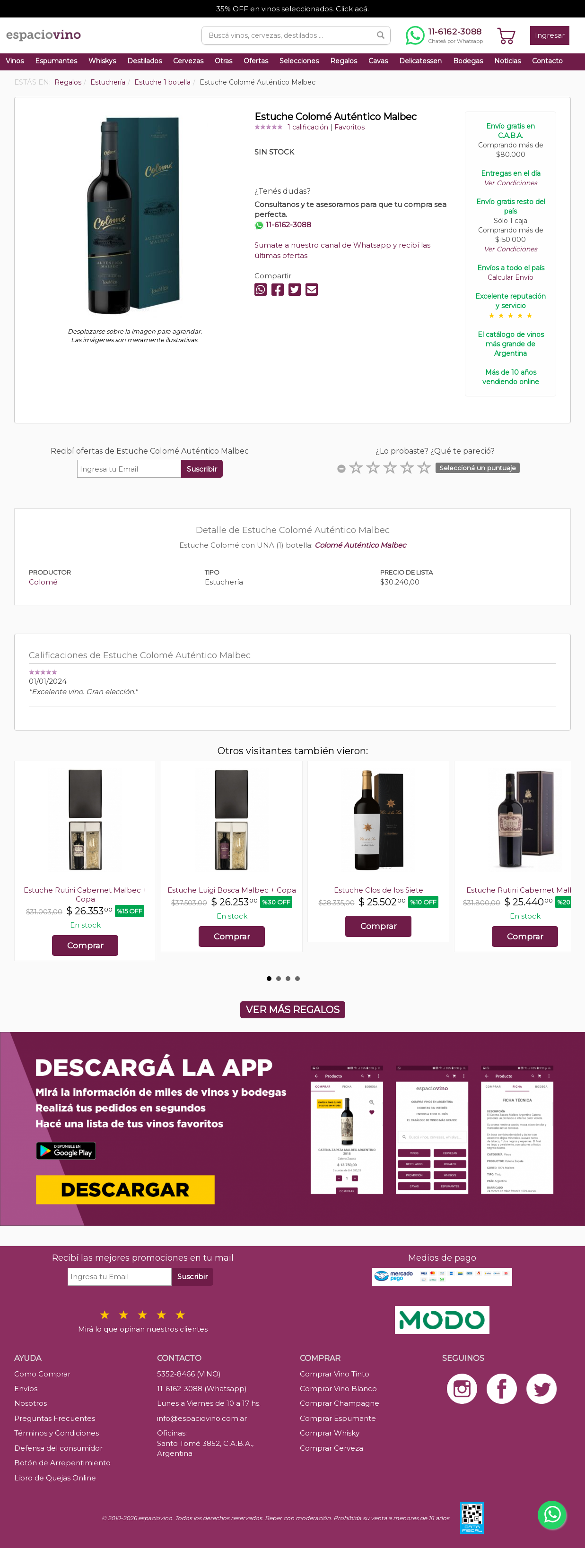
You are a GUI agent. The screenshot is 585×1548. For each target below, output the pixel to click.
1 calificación (308, 127)
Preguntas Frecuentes (54, 1418)
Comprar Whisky (329, 1432)
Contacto (547, 61)
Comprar (85, 945)
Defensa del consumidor (58, 1448)
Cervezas (188, 61)
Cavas (378, 61)
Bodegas (468, 61)
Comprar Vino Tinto (334, 1373)
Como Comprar (42, 1373)
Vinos (15, 61)
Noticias (507, 61)
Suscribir (202, 468)
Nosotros (30, 1403)
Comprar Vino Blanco (338, 1388)
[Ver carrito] (506, 35)
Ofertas (256, 61)
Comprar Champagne (339, 1403)
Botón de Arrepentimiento (62, 1462)
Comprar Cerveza (331, 1448)
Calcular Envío (510, 277)
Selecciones (299, 61)
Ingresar (550, 35)
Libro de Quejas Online (55, 1477)
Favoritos (349, 127)
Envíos (25, 1388)
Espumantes (56, 61)
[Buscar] (380, 35)
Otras (223, 61)
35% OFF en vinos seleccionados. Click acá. (292, 8)
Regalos (343, 61)
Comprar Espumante (338, 1418)
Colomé (43, 581)
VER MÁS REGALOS (293, 1009)
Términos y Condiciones (56, 1432)
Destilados (144, 61)
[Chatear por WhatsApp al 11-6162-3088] (444, 35)
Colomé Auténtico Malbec (360, 545)
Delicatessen (420, 61)
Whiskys (102, 61)
